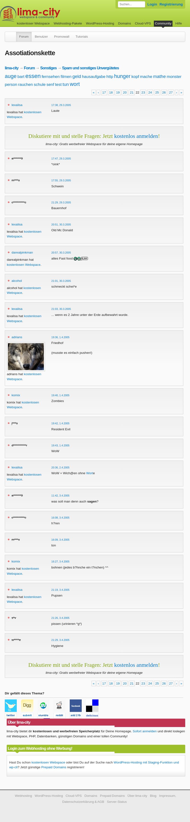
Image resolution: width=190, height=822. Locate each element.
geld (76, 76)
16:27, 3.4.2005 (60, 561)
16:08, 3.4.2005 (60, 517)
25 (157, 92)
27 (171, 92)
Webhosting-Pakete (68, 23)
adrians (17, 337)
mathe (159, 76)
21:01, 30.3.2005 (61, 280)
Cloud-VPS (143, 23)
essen (33, 76)
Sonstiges (48, 68)
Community (163, 23)
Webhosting (23, 796)
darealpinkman (22, 252)
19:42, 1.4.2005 (60, 423)
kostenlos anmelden (136, 136)
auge (11, 76)
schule (40, 84)
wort (75, 84)
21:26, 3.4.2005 (60, 617)
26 (164, 92)
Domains (124, 23)
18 (111, 92)
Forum (24, 36)
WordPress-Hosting (100, 23)
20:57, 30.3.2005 (61, 252)
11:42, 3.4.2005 (60, 495)
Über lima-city (137, 796)
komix (16, 395)
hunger (122, 76)
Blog (153, 796)
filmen (66, 76)
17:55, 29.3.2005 (61, 180)
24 (150, 92)
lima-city (11, 68)
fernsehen (51, 76)
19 (118, 92)
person (11, 84)
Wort (89, 473)
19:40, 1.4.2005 (60, 395)
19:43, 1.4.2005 (60, 445)
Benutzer (41, 36)
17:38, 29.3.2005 (61, 105)
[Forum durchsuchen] (131, 4)
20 (125, 92)
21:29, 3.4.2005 (60, 640)
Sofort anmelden (145, 731)
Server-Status (117, 802)
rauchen (25, 84)
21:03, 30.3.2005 (61, 309)
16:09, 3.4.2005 (60, 539)
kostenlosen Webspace (23, 264)
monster (174, 76)
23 (143, 92)
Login (152, 4)
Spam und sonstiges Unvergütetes (90, 68)
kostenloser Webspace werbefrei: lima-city (48, 14)
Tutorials (81, 36)
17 (104, 92)
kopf (135, 76)
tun (66, 84)
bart (20, 76)
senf (50, 84)
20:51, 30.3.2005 (61, 224)
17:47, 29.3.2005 (61, 158)
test (58, 84)
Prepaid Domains (53, 767)
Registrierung (171, 4)
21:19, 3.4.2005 (60, 589)
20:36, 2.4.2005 (60, 467)
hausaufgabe (93, 76)
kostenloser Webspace (33, 23)
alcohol (17, 281)
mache (146, 76)
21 (131, 92)
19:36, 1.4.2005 (60, 337)
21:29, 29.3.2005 (61, 202)
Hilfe (178, 23)
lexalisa (17, 105)
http (109, 76)
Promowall (61, 36)
